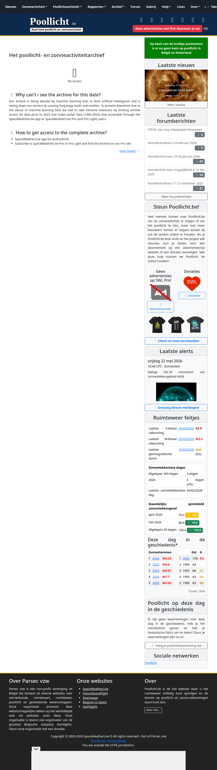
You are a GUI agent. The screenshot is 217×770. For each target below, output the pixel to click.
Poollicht (151, 663)
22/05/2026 (186, 439)
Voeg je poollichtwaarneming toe (176, 646)
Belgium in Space (95, 702)
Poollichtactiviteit (66, 7)
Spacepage (90, 698)
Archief (117, 7)
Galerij (151, 7)
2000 (155, 583)
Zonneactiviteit (33, 7)
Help (165, 7)
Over (194, 7)
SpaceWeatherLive (95, 689)
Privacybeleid (117, 741)
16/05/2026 (186, 449)
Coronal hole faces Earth (176, 90)
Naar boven (130, 151)
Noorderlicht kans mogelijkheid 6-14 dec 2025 (176, 172)
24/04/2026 (186, 428)
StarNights (90, 707)
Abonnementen (160, 307)
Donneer (192, 296)
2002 (186, 558)
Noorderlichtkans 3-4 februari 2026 (176, 146)
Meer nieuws (176, 105)
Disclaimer (98, 741)
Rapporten (95, 7)
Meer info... (153, 710)
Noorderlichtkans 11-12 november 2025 (176, 186)
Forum (135, 7)
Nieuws (10, 7)
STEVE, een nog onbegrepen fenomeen (176, 132)
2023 (155, 564)
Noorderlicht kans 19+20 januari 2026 (176, 159)
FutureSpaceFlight (95, 693)
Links (181, 7)
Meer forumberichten (176, 197)
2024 (155, 558)
